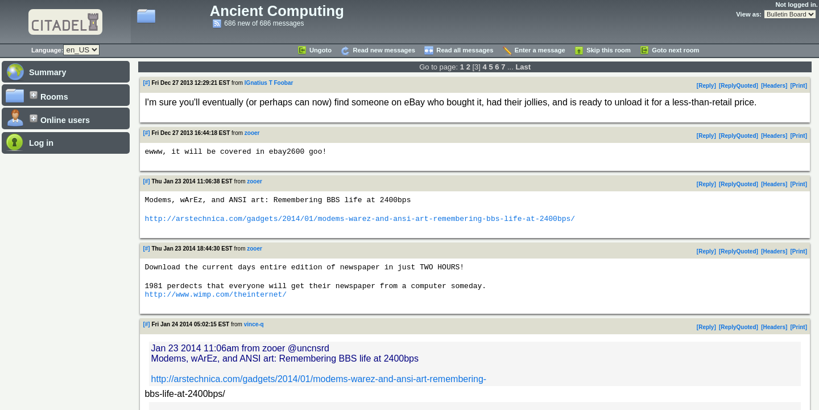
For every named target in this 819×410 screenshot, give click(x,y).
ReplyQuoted (738, 86)
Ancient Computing (277, 11)
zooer (252, 133)
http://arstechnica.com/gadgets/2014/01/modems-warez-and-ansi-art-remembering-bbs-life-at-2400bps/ (359, 223)
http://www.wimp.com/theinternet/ (215, 304)
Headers (774, 86)
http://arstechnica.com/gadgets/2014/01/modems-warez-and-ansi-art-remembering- (319, 389)
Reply (706, 86)
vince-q (254, 334)
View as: (749, 14)
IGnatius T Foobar (269, 83)
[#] (146, 83)
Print (799, 86)
